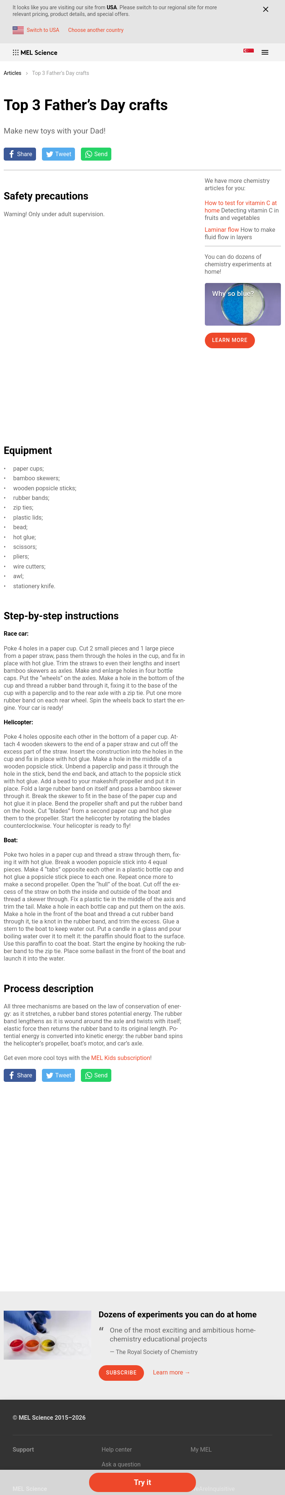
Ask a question (121, 1464)
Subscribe (121, 1373)
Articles (13, 73)
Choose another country (96, 30)
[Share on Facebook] (20, 154)
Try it (142, 1482)
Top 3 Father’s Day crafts (60, 73)
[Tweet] (58, 154)
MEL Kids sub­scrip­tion (120, 1057)
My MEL (201, 1449)
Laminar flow (222, 229)
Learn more (230, 340)
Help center (117, 1449)
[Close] (265, 9)
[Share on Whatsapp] (96, 154)
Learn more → (171, 1372)
